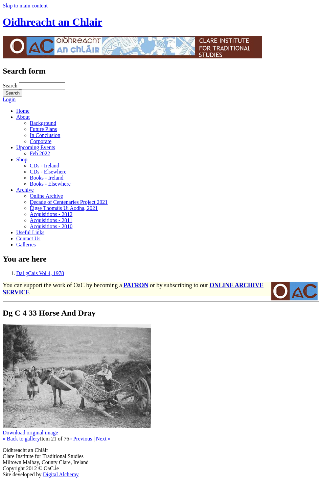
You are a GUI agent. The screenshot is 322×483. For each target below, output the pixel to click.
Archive (25, 190)
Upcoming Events (35, 147)
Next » (103, 438)
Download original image (30, 432)
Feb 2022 (40, 153)
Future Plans (43, 129)
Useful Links (30, 232)
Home (22, 111)
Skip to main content (25, 5)
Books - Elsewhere (50, 184)
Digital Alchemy (61, 474)
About (23, 117)
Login (9, 99)
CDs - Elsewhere (48, 172)
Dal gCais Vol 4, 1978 (40, 273)
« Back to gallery (21, 438)
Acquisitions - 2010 (51, 226)
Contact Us (28, 238)
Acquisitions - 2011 (51, 220)
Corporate (40, 141)
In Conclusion (45, 135)
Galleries (26, 244)
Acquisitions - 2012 (51, 214)
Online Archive (46, 196)
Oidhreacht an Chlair (52, 22)
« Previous (80, 438)
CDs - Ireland (44, 165)
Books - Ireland (47, 178)
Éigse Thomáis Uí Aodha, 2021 (64, 208)
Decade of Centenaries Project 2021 (69, 202)
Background (43, 123)
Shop (21, 159)
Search (11, 85)
